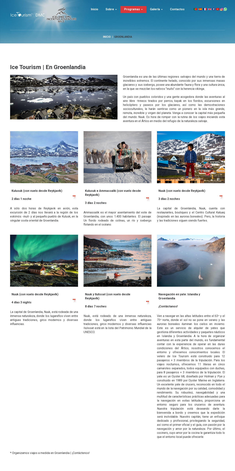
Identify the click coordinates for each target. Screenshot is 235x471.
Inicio (107, 37)
